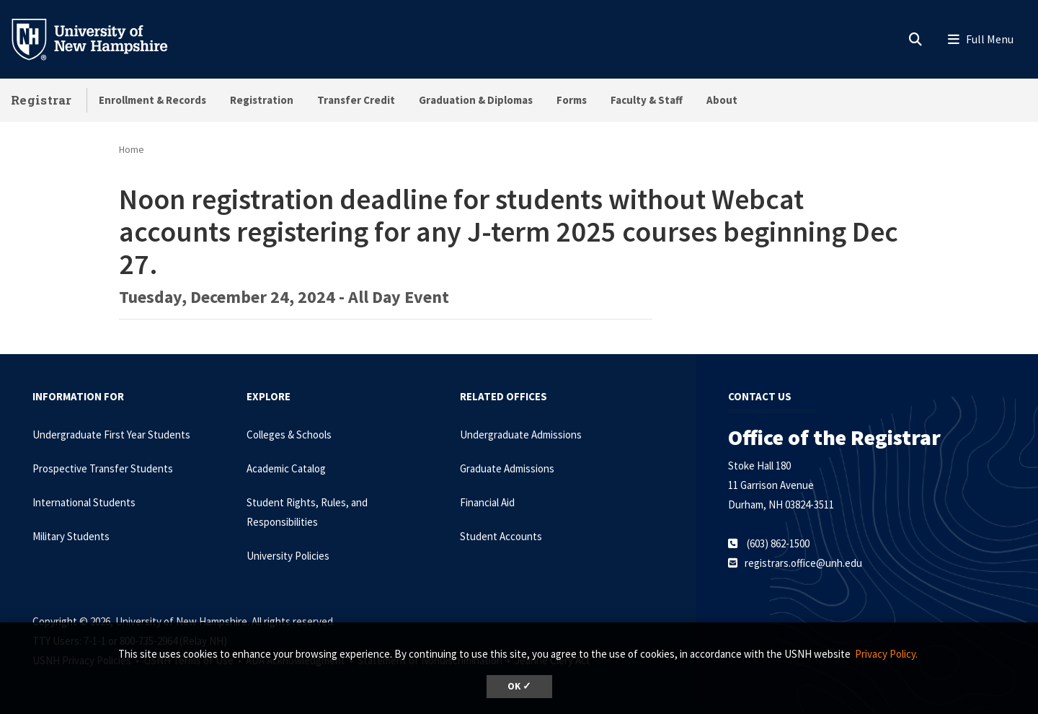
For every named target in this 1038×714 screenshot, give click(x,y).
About (721, 100)
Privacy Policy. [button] (886, 654)
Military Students (71, 536)
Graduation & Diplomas (476, 100)
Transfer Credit (356, 100)
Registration (261, 100)
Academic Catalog (286, 468)
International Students (84, 502)
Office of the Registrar (834, 437)
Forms (571, 100)
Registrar (41, 100)
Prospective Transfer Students (102, 468)
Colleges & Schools (289, 434)
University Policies (288, 556)
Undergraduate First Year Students (111, 434)
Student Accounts (501, 536)
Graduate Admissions (507, 468)
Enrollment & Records (152, 100)
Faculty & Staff (647, 100)
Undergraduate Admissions (521, 434)
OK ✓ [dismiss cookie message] (519, 686)
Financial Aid (487, 502)
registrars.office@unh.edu (803, 563)
